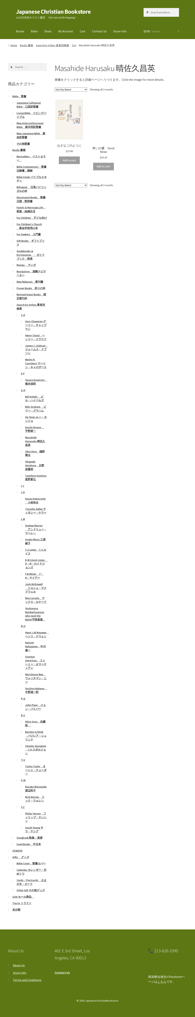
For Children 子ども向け (32, 217)
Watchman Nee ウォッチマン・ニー (35, 678)
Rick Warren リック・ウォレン (34, 798)
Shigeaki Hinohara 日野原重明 (34, 465)
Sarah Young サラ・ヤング (34, 829)
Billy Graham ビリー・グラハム (35, 408)
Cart (83, 31)
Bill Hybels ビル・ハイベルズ (34, 398)
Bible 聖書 (19, 96)
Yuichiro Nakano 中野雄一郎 (36, 690)
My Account (65, 31)
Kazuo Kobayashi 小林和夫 (35, 500)
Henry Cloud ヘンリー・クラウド (35, 337)
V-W (23, 780)
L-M (23, 519)
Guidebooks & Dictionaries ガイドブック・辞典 (31, 254)
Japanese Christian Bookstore (53, 11)
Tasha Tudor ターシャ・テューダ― (35, 770)
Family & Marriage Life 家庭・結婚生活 (31, 209)
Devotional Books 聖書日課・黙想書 (31, 199)
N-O (23, 626)
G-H (74, 45)
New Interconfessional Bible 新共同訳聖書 (30, 125)
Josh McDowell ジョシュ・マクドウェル (35, 587)
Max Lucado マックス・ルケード (35, 600)
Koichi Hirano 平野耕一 (34, 429)
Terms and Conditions (27, 980)
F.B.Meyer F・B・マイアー (34, 575)
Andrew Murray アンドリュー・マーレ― (35, 529)
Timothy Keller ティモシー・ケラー (35, 510)
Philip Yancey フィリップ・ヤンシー (35, 817)
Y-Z (23, 807)
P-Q (23, 698)
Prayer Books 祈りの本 (31, 288)
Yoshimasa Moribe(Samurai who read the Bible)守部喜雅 (35, 614)
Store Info (120, 31)
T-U (23, 760)
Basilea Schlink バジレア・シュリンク (35, 735)
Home (13, 45)
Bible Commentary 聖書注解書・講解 (31, 168)
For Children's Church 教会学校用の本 (29, 226)
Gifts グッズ (20, 857)
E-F (23, 373)
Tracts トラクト (21, 903)
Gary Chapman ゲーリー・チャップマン (35, 325)
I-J (22, 485)
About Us (19, 965)
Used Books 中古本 (29, 844)
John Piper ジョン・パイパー (35, 707)
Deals (48, 31)
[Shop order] (71, 89)
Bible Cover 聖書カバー (31, 863)
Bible (34, 31)
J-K (23, 492)
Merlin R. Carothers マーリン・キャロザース (35, 363)
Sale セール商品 (23, 896)
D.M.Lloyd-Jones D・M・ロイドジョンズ (36, 563)
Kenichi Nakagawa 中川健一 (35, 646)
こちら (161, 981)
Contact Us (99, 31)
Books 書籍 (26, 45)
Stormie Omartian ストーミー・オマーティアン (35, 662)
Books (20, 31)
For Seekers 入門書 (29, 234)
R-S (23, 715)
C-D (23, 315)
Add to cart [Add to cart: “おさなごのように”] (69, 160)
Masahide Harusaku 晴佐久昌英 (35, 441)
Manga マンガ (26, 265)
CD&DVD (17, 850)
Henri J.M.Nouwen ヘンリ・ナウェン (37, 634)
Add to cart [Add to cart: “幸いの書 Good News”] (103, 166)
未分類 (16, 909)
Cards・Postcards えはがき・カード (31, 882)
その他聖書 (23, 143)
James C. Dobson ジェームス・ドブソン (36, 349)
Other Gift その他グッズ (31, 890)
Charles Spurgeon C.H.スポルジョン (35, 749)
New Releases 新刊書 (30, 281)
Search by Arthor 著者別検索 (52, 45)
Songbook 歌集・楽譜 (29, 837)
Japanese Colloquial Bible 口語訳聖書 (29, 104)
